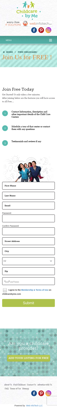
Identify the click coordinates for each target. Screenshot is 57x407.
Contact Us (31, 385)
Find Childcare (19, 385)
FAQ (7, 389)
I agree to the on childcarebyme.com (26, 291)
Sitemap (25, 389)
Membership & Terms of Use (34, 290)
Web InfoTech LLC (34, 405)
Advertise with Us (44, 385)
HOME (8, 52)
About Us (8, 385)
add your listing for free (28, 358)
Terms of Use (15, 389)
